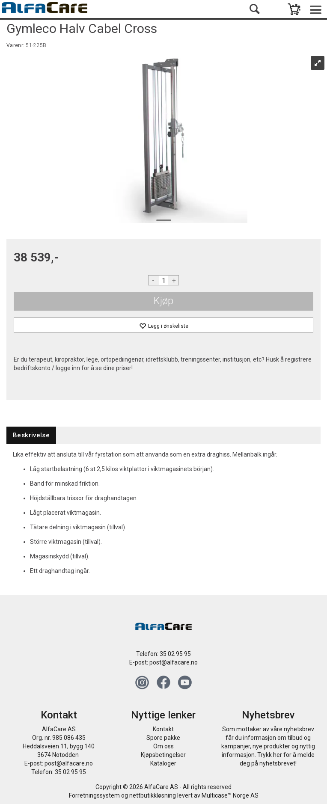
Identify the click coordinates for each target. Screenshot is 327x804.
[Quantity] (163, 280)
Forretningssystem (94, 795)
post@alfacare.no (173, 662)
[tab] (31, 435)
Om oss (163, 746)
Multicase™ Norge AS (230, 795)
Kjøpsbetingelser (163, 754)
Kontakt (163, 729)
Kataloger (163, 763)
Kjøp (163, 301)
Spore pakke (163, 737)
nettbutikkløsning (152, 795)
